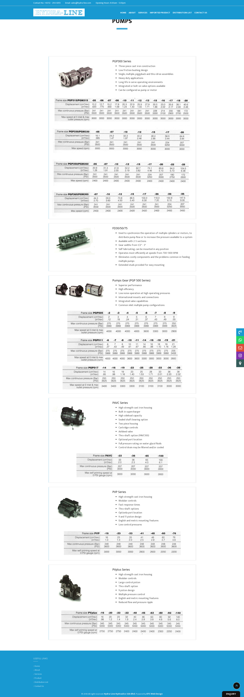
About (132, 12)
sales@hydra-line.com (81, 2)
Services (142, 12)
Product (38, 678)
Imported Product (160, 12)
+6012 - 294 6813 (53, 2)
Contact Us (200, 12)
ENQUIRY (231, 694)
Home (37, 666)
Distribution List (182, 12)
